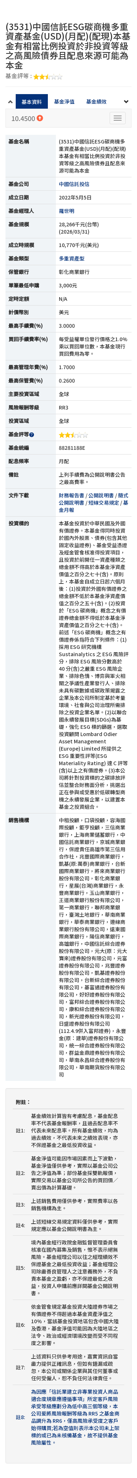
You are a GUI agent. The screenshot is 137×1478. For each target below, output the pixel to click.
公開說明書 (101, 495)
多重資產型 (71, 258)
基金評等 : (33, 76)
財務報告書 (71, 495)
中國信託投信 (74, 183)
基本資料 (32, 101)
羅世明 (66, 210)
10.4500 (27, 118)
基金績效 (96, 101)
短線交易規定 (103, 502)
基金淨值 (64, 101)
